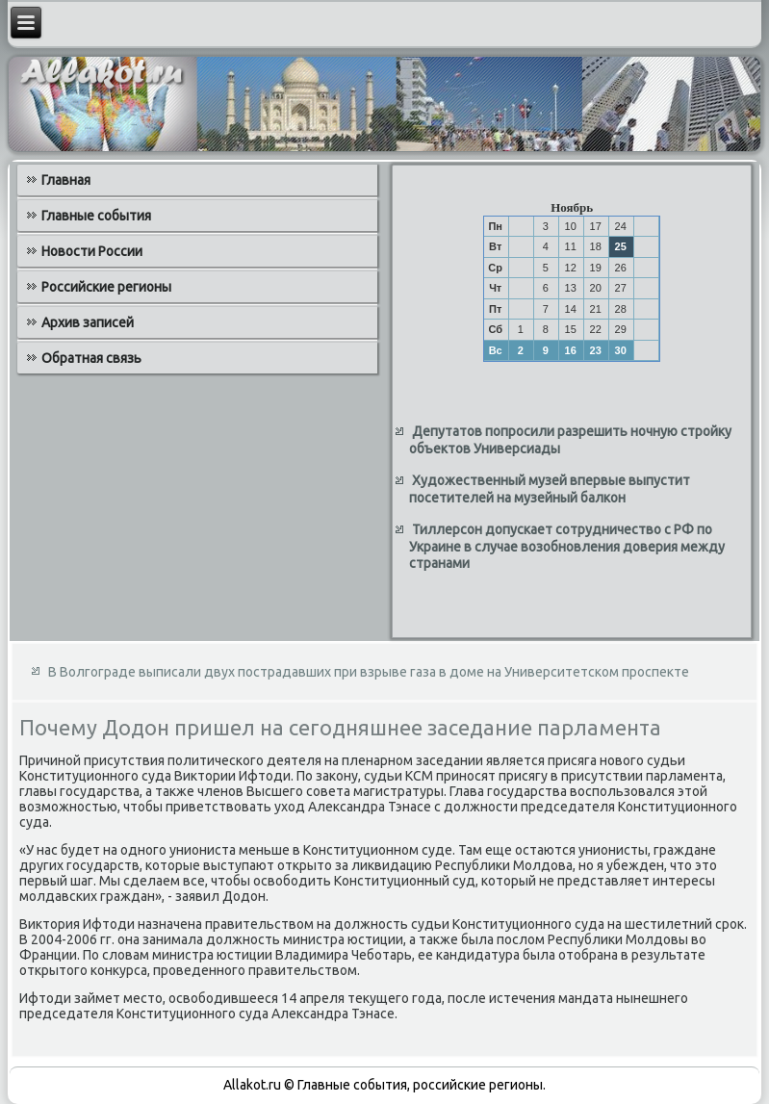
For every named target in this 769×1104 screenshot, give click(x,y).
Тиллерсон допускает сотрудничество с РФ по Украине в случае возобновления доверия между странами (567, 546)
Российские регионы (106, 287)
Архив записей (87, 322)
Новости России (91, 251)
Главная (65, 180)
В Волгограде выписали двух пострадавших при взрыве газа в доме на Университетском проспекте (368, 672)
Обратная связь (91, 358)
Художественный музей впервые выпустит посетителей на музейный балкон (549, 489)
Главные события (96, 215)
